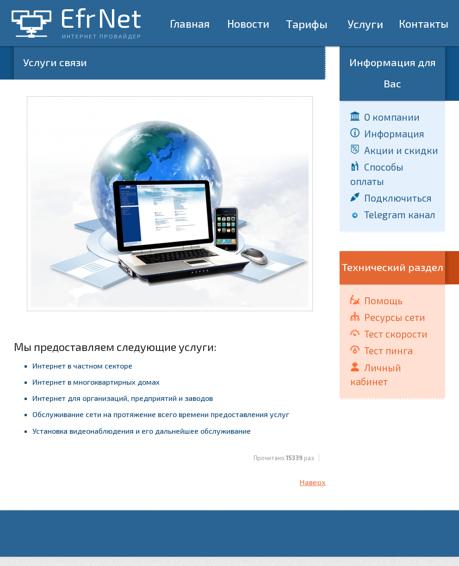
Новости (248, 23)
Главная (190, 23)
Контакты (423, 23)
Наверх (312, 482)
